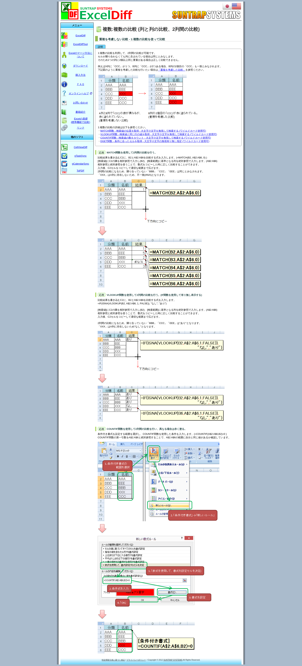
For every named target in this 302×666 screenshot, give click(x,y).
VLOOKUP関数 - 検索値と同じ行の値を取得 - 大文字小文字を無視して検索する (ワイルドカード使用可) (158, 134)
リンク (80, 127)
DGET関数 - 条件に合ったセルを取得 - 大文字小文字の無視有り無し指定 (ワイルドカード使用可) (154, 141)
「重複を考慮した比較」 (171, 69)
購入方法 (81, 75)
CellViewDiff (80, 147)
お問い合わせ (80, 102)
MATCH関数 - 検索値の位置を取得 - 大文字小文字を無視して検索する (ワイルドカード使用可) (153, 130)
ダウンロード (80, 65)
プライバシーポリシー (136, 660)
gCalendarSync (80, 163)
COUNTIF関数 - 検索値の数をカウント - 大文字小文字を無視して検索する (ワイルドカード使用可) (155, 137)
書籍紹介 (81, 111)
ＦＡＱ (80, 84)
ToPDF (80, 170)
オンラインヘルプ (79, 93)
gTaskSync (81, 155)
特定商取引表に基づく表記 (113, 660)
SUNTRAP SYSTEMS (173, 660)
